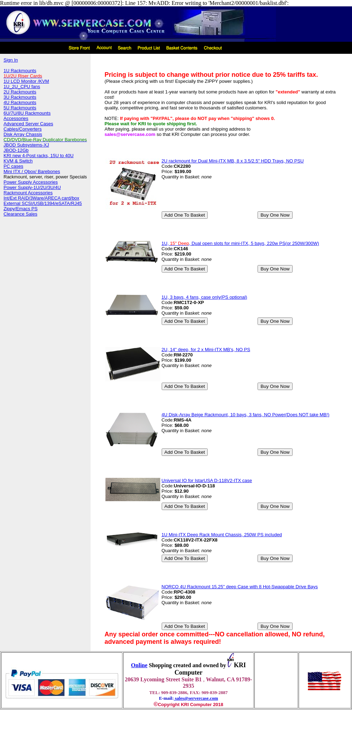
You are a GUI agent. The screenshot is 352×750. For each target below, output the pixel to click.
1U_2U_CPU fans (22, 86)
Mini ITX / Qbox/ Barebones (32, 171)
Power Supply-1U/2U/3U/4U (32, 187)
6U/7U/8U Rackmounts (27, 113)
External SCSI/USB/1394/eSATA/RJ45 (43, 203)
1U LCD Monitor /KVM (26, 81)
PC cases (13, 166)
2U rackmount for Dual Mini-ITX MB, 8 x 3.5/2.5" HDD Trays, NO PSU (233, 161)
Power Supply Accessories (31, 182)
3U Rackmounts (20, 97)
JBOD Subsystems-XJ (26, 145)
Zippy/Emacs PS (20, 208)
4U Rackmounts (20, 102)
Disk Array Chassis (23, 134)
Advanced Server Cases (28, 123)
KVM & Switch (18, 161)
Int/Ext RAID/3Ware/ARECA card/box (41, 198)
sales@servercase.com (196, 698)
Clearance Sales (20, 214)
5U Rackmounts (20, 107)
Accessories (16, 118)
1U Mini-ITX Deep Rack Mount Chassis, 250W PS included (222, 534)
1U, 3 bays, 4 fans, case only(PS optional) (204, 297)
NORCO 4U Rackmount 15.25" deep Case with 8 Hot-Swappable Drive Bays (240, 586)
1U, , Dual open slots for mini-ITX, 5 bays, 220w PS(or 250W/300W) (240, 243)
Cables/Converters (23, 129)
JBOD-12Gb (16, 150)
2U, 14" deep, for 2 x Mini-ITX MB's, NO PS (206, 349)
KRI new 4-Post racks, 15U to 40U (39, 155)
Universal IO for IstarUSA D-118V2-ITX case (207, 480)
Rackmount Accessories (28, 192)
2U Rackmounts (20, 92)
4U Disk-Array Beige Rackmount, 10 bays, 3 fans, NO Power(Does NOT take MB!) (245, 414)
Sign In (11, 60)
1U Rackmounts (20, 70)
